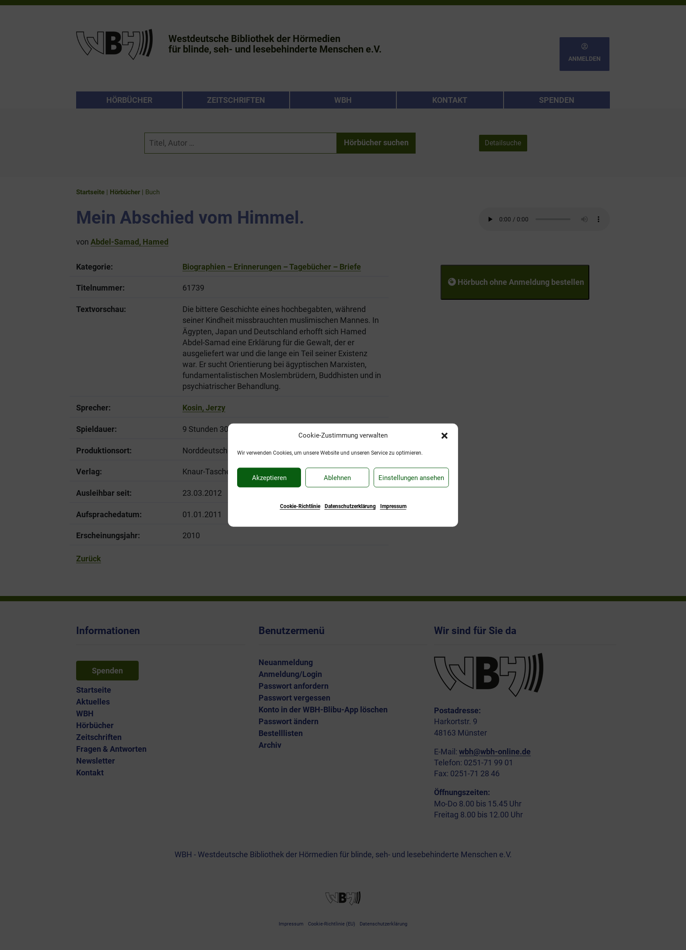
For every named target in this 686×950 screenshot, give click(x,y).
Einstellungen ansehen (411, 477)
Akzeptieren (269, 477)
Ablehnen (337, 477)
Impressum (393, 506)
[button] (444, 435)
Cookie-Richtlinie (300, 506)
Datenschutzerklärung (350, 506)
